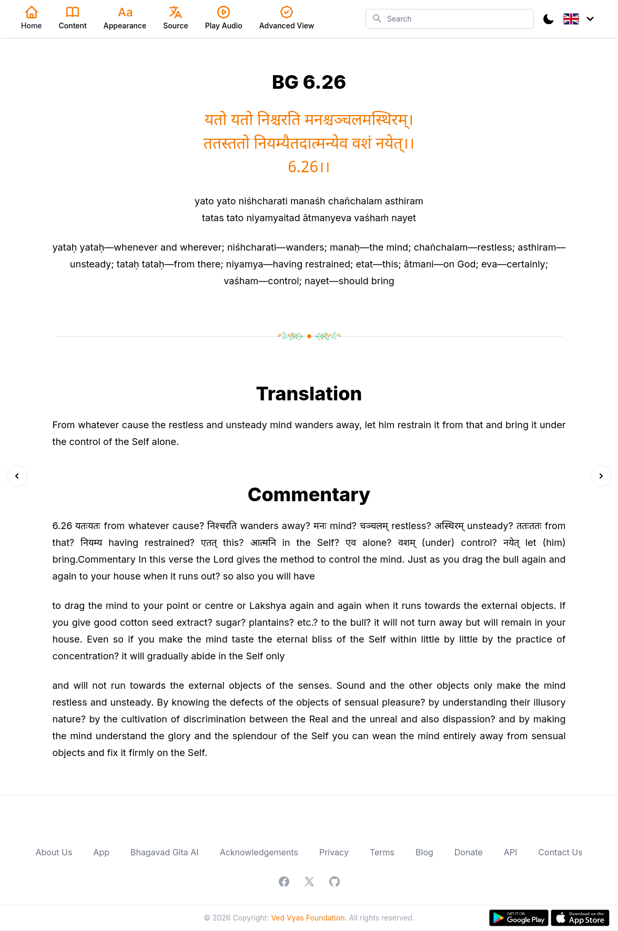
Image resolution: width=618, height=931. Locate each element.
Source (175, 18)
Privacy (334, 852)
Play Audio (223, 18)
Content (73, 18)
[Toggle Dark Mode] (548, 18)
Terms (382, 852)
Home (31, 18)
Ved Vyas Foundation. (309, 917)
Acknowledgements (259, 852)
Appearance (125, 18)
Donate (468, 852)
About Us (53, 852)
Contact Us (560, 852)
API (511, 852)
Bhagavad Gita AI (164, 852)
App (101, 852)
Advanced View (287, 18)
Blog (424, 852)
